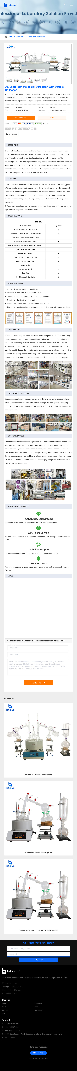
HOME (11, 37)
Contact (5, 1010)
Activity (4, 1013)
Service (38, 1007)
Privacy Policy (7, 990)
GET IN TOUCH (38, 1053)
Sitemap (17, 990)
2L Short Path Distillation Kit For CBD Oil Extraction (38, 930)
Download (11, 134)
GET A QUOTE (20, 118)
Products (20, 37)
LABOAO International (13, 1037)
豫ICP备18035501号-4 (10, 993)
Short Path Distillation (36, 37)
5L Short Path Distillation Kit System (38, 852)
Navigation (39, 1010)
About (4, 1003)
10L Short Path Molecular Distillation (38, 774)
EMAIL (52, 118)
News (4, 1007)
